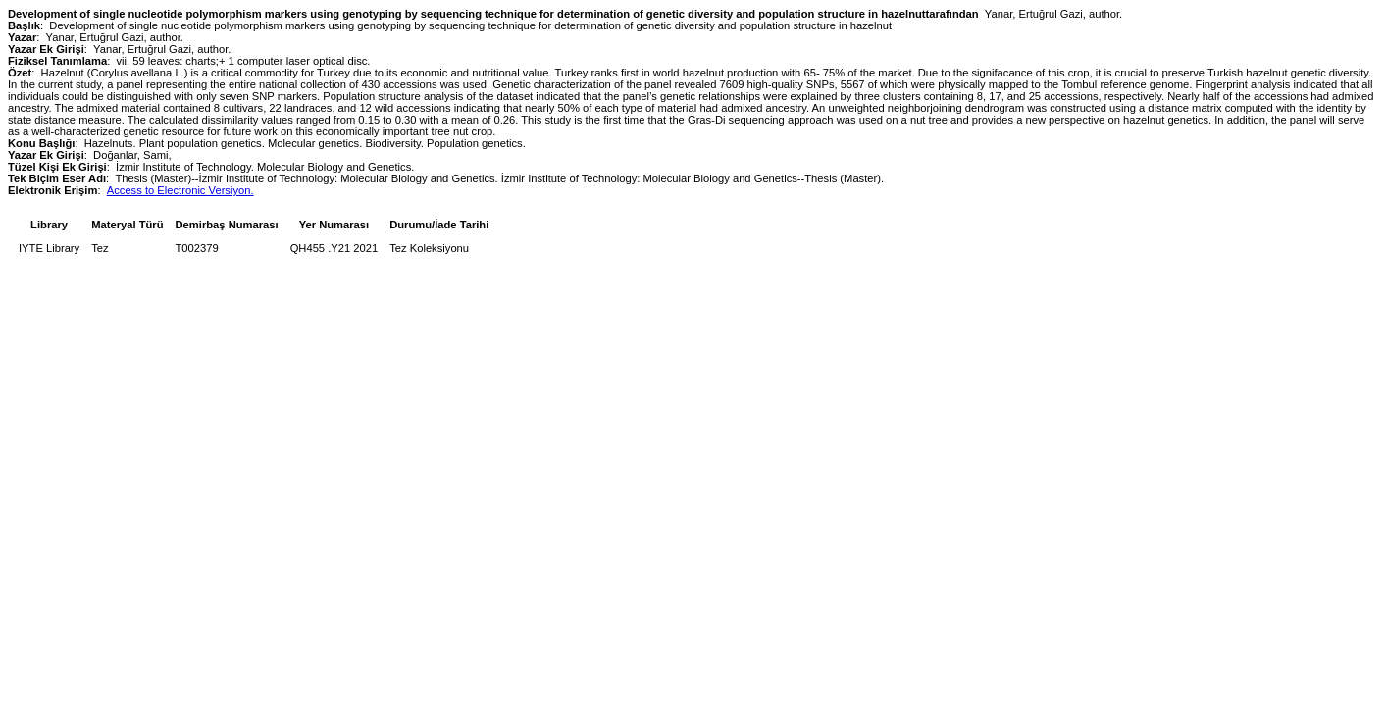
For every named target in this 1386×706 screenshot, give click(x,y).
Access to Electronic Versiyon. (180, 190)
